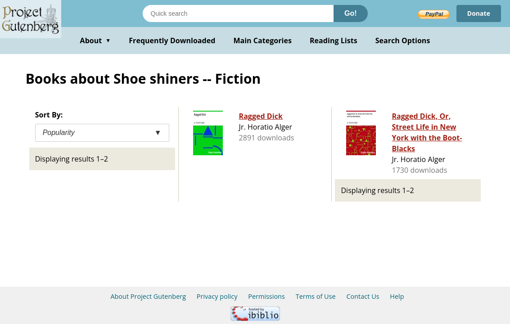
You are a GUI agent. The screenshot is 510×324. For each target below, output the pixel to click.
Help (397, 296)
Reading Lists (333, 40)
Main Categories (262, 40)
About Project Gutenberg (148, 296)
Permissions (266, 296)
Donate (478, 13)
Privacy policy (217, 296)
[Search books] (238, 13)
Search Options (402, 40)
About (95, 40)
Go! (350, 13)
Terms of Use (316, 296)
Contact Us (362, 296)
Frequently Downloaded (172, 40)
